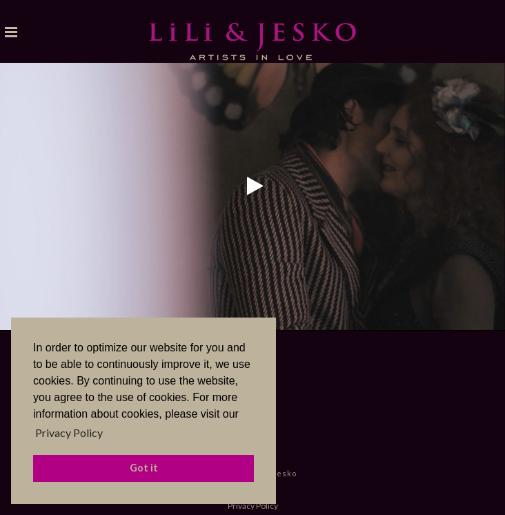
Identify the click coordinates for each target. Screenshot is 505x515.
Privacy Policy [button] (69, 432)
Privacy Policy (253, 506)
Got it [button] (144, 468)
